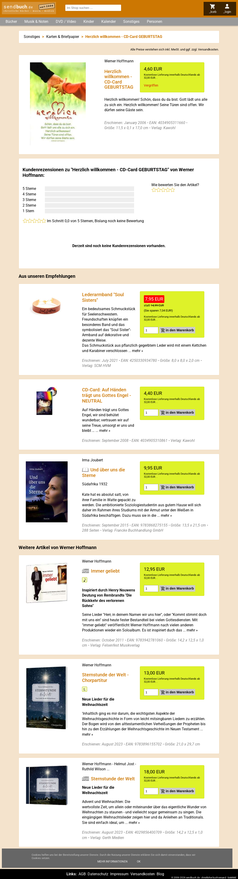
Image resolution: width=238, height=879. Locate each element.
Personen (154, 21)
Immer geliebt (105, 571)
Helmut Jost (124, 764)
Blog (160, 874)
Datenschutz (98, 874)
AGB (82, 874)
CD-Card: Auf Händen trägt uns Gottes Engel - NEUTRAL (106, 395)
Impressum (119, 874)
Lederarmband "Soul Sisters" (103, 297)
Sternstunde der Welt (113, 778)
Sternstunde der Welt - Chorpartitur (105, 677)
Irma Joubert (92, 460)
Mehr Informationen (112, 861)
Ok (139, 861)
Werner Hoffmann (119, 61)
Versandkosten (208, 49)
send (18, 7)
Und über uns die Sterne (103, 472)
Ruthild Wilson (94, 769)
